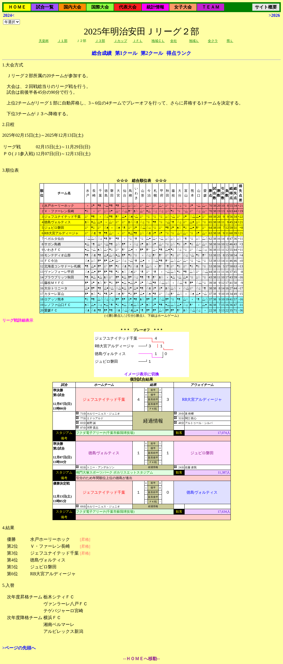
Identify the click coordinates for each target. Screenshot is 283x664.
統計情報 (155, 7)
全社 (173, 41)
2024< (8, 15)
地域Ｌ (194, 41)
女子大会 (183, 7)
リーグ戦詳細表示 (17, 320)
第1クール (126, 53)
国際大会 (100, 7)
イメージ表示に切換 (141, 374)
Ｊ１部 (62, 41)
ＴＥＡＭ (210, 7)
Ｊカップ (120, 41)
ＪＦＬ (138, 41)
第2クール (152, 53)
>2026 (274, 15)
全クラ (213, 41)
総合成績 (102, 53)
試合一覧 (45, 7)
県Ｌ (230, 41)
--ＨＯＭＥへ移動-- (141, 658)
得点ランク (178, 53)
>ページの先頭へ (19, 648)
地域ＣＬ (158, 41)
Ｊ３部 (100, 41)
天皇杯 (44, 41)
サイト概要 (266, 7)
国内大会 (72, 7)
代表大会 (128, 7)
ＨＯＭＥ (17, 7)
